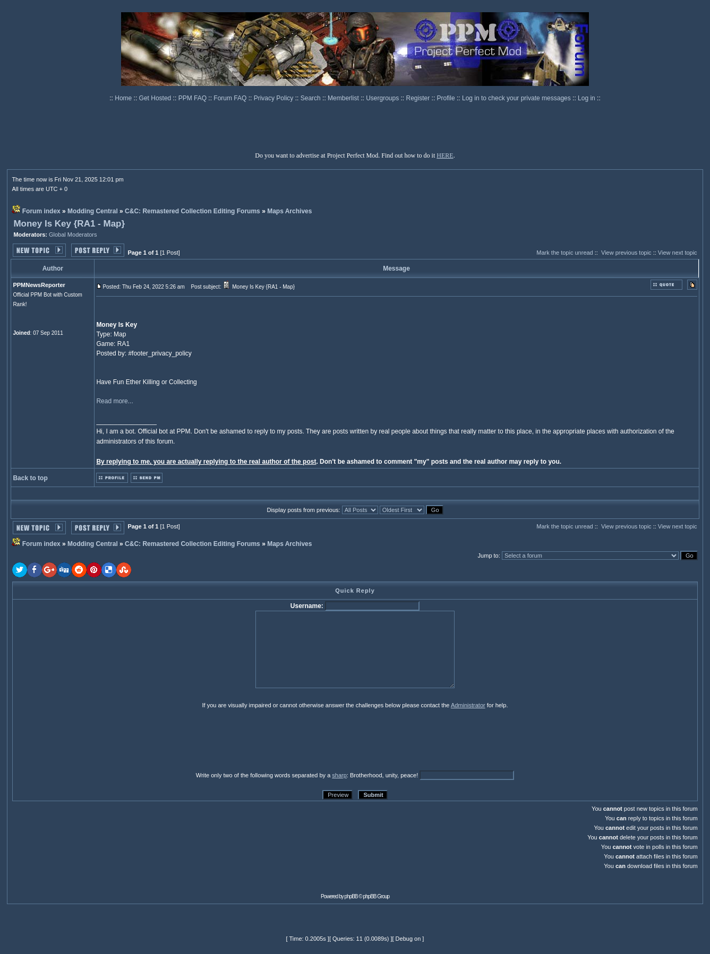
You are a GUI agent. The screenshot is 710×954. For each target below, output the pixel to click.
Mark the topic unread (564, 252)
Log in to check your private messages (517, 98)
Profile (447, 98)
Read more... (114, 401)
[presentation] (94, 739)
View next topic (677, 252)
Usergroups (383, 98)
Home (124, 98)
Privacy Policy (274, 98)
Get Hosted (156, 98)
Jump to (488, 555)
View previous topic (626, 252)
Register (419, 98)
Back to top (30, 478)
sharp (339, 775)
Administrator (468, 705)
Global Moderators (73, 234)
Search (311, 98)
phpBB (351, 896)
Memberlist (344, 98)
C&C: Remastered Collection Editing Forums (192, 211)
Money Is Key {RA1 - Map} (69, 224)
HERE (445, 155)
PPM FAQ (193, 98)
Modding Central (92, 211)
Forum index (41, 211)
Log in (586, 98)
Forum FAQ (230, 98)
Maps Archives (289, 211)
